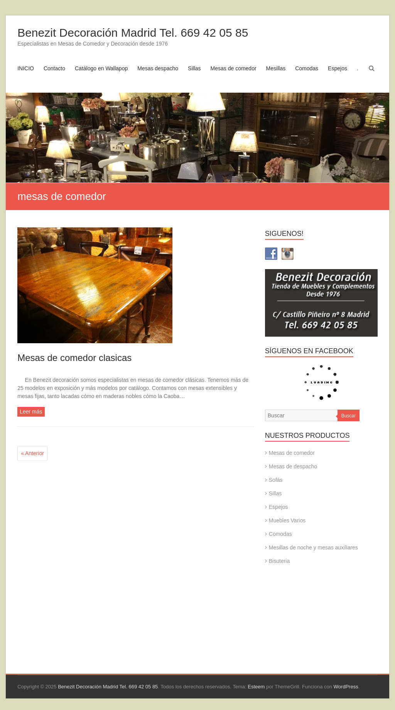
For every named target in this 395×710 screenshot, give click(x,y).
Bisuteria (279, 561)
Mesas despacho (157, 68)
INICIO (25, 68)
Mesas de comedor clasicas (74, 357)
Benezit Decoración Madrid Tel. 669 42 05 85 (132, 32)
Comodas (306, 68)
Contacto (54, 68)
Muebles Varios (287, 520)
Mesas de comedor (234, 68)
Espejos (337, 68)
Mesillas (276, 68)
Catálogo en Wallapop (101, 68)
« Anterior (32, 453)
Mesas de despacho (293, 466)
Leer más (31, 411)
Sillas (194, 68)
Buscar (348, 416)
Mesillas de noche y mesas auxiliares (313, 547)
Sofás (276, 480)
